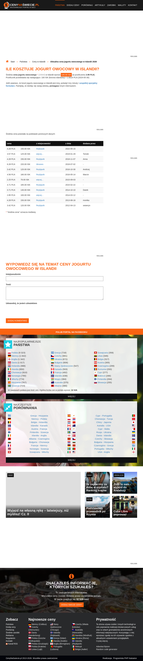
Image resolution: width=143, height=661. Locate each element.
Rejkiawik (40, 149)
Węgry (57, 379)
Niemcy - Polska (39, 419)
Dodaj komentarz (17, 321)
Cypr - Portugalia (104, 415)
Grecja (57, 352)
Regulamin (10, 638)
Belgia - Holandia (39, 422)
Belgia (100, 359)
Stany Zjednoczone (63, 366)
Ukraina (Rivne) (82, 638)
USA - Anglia (104, 452)
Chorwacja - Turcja (104, 419)
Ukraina (58, 359)
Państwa (60, 5)
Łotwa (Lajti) (37, 649)
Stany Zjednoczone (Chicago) (55, 627)
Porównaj (87, 5)
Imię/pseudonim (13, 274)
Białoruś (101, 376)
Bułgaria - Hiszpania (103, 442)
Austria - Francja (39, 429)
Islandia (58, 376)
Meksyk (78, 646)
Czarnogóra (103, 366)
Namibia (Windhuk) (83, 635)
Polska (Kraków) (39, 646)
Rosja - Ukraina (103, 432)
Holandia (15, 366)
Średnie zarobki (12, 632)
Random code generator (106, 649)
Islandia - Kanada (39, 425)
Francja (58, 372)
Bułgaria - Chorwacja (39, 442)
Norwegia (16, 376)
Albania (57, 386)
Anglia (14, 359)
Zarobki (111, 5)
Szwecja (15, 386)
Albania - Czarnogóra (39, 439)
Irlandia (14, 369)
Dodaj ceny (73, 5)
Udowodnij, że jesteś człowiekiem (21, 303)
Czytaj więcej (102, 641)
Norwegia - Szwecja (39, 449)
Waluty (122, 5)
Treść (8, 284)
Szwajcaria (102, 352)
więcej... (39, 154)
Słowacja (101, 382)
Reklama (10, 635)
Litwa (100, 356)
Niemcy (15, 356)
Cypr (99, 372)
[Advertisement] (71, 35)
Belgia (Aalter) (81, 649)
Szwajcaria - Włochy (39, 452)
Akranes (39, 164)
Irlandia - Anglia (39, 435)
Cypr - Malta (104, 429)
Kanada (58, 369)
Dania (14, 362)
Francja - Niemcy (39, 445)
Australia (58, 382)
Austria (100, 362)
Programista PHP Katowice (125, 658)
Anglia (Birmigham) (61, 644)
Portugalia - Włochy (104, 449)
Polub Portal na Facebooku (71, 332)
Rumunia (101, 369)
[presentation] (27, 310)
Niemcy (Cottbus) (39, 624)
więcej (71, 396)
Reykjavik (40, 159)
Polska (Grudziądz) (40, 644)
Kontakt (132, 5)
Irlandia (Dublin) (60, 641)
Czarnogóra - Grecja (104, 445)
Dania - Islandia (103, 435)
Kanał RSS (13, 644)
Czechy (58, 356)
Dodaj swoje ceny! (71, 605)
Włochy (14, 379)
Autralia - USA (104, 425)
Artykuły (100, 5)
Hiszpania (16, 382)
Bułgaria (58, 362)
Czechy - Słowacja (104, 439)
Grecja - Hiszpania (39, 415)
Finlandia (101, 379)
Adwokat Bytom (103, 646)
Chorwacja (16, 372)
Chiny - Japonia (103, 422)
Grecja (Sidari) (59, 638)
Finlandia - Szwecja (39, 432)
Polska (14, 352)
